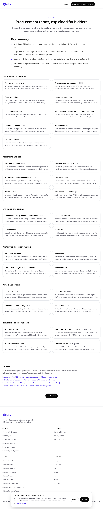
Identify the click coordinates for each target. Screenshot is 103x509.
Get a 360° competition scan (82, 4)
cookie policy (21, 503)
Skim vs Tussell (8, 461)
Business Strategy (9, 443)
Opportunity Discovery (10, 432)
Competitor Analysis (9, 439)
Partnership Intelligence (11, 451)
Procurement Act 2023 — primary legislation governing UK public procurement (30, 377)
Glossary (57, 472)
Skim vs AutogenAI (9, 468)
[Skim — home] (7, 4)
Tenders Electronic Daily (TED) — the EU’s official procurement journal (27, 386)
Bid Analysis (7, 436)
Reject (74, 499)
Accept (84, 499)
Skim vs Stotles (8, 464)
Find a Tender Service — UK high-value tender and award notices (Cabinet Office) (31, 383)
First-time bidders (60, 432)
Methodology (58, 468)
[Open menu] (98, 4)
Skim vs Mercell (8, 476)
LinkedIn (56, 480)
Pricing (56, 461)
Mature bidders (59, 439)
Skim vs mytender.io (9, 472)
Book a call (52, 396)
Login (66, 4)
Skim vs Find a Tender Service (13, 487)
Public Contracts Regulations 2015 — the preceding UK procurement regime (29, 380)
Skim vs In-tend (8, 480)
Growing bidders (59, 436)
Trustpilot (57, 483)
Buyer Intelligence (9, 447)
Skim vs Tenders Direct (11, 483)
